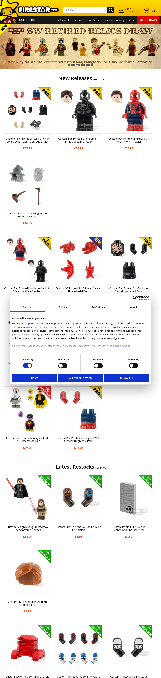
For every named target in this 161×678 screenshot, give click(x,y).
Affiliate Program (52, 645)
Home (5, 606)
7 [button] (84, 65)
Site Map (7, 651)
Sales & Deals (148, 20)
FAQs (131, 20)
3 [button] (74, 65)
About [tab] (133, 307)
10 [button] (92, 65)
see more (98, 79)
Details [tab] (63, 307)
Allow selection (80, 378)
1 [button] (69, 65)
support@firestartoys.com (57, 622)
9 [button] (89, 65)
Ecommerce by (147, 674)
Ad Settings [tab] (98, 307)
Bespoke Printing (113, 20)
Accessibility (9, 642)
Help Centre (49, 611)
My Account (62, 20)
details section (122, 345)
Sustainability (10, 647)
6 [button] (82, 65)
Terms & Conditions (14, 633)
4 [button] (77, 65)
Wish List (94, 20)
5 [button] (79, 65)
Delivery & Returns (13, 629)
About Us (7, 615)
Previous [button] (3, 46)
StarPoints (79, 20)
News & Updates (12, 620)
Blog (5, 624)
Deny (34, 378)
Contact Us (48, 606)
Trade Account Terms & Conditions (62, 640)
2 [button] (72, 65)
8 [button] (87, 65)
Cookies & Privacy (12, 638)
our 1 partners (29, 323)
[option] (80, 46)
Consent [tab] (27, 307)
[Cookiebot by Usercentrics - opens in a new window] (135, 298)
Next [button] (158, 46)
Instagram (101, 619)
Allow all (126, 378)
